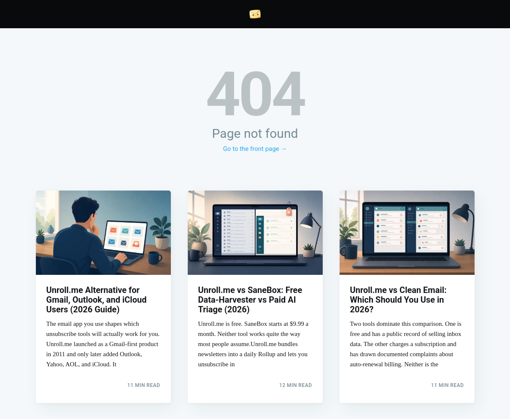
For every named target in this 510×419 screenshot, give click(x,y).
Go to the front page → (255, 149)
